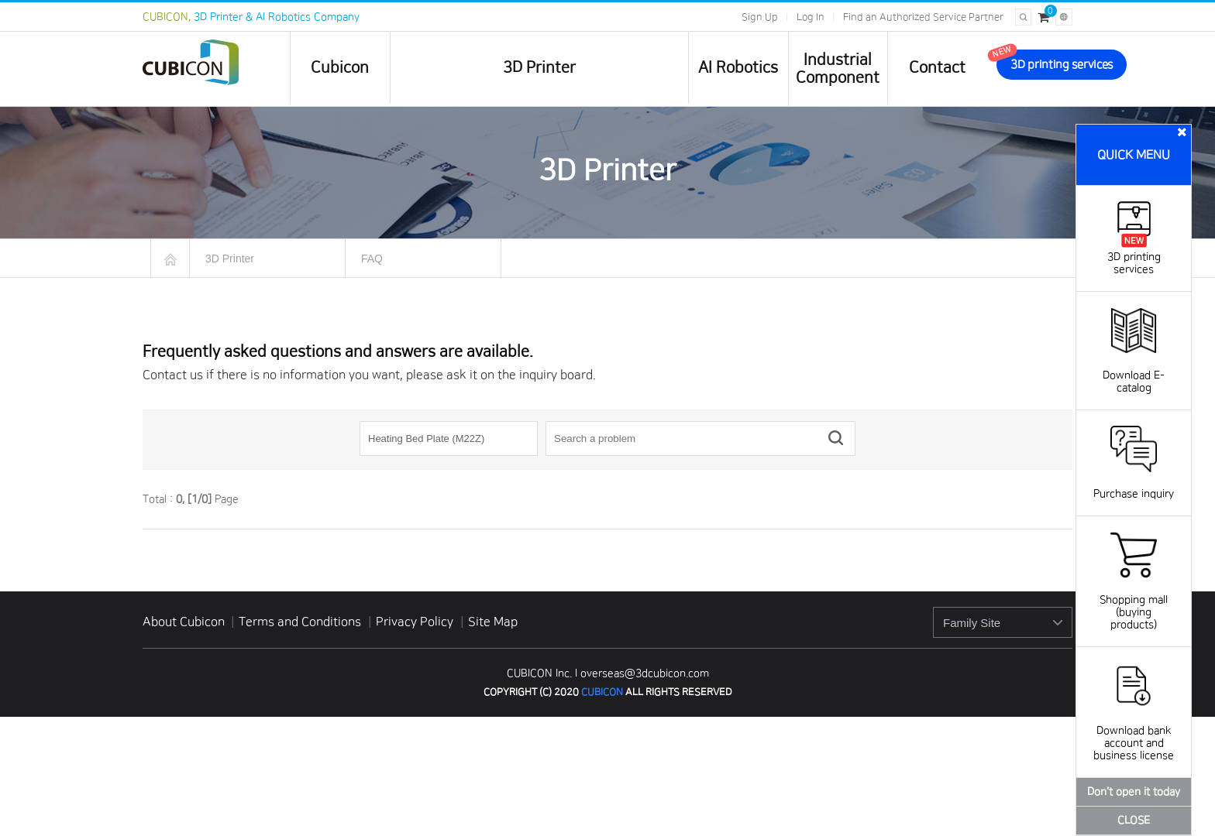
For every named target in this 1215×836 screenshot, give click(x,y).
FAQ (372, 258)
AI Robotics (738, 67)
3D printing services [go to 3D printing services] (1061, 64)
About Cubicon (184, 622)
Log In (810, 17)
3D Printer (539, 67)
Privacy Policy (416, 622)
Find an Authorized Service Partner (923, 17)
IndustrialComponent (837, 68)
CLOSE (1133, 820)
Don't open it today (1133, 792)
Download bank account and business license (1133, 731)
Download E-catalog (1134, 369)
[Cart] (1043, 17)
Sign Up (760, 17)
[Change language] (1063, 17)
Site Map (493, 622)
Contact (937, 67)
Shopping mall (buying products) (1134, 600)
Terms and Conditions (301, 622)
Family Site (971, 622)
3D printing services (1134, 257)
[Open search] (1023, 17)
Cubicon (340, 67)
